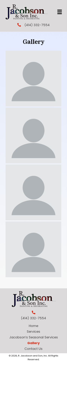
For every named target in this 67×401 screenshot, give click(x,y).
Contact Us (33, 348)
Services (33, 331)
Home (33, 326)
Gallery (33, 343)
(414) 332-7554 (37, 25)
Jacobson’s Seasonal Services (33, 337)
